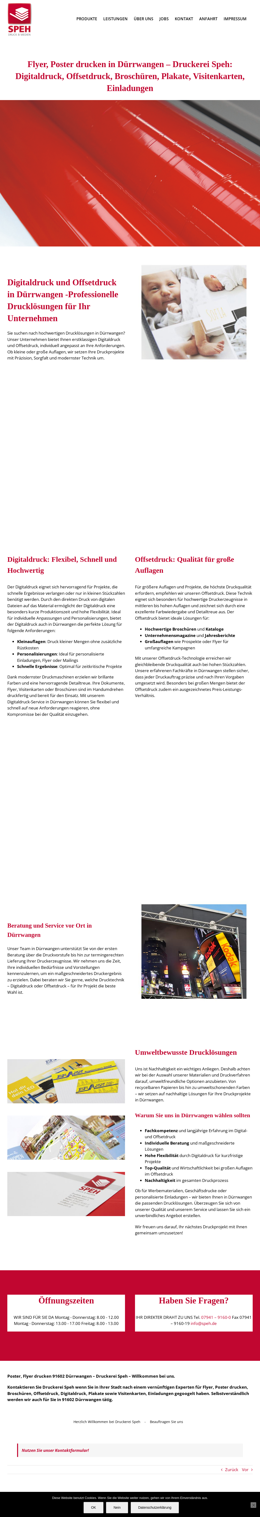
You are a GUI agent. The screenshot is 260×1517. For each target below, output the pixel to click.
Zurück (231, 1469)
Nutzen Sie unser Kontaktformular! (55, 1450)
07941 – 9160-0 (216, 1317)
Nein (117, 1507)
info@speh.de (204, 1323)
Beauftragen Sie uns (166, 1421)
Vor (245, 1469)
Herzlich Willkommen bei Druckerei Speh (106, 1421)
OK (93, 1507)
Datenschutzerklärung (154, 1507)
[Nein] (253, 1505)
